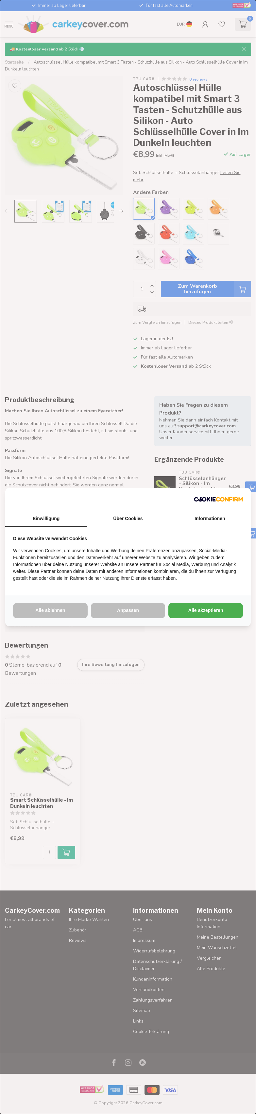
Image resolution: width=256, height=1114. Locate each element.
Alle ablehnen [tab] (50, 610)
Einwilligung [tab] (46, 518)
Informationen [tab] (210, 518)
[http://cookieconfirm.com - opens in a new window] (218, 499)
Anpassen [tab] (128, 610)
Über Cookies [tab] (128, 518)
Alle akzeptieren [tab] (205, 610)
